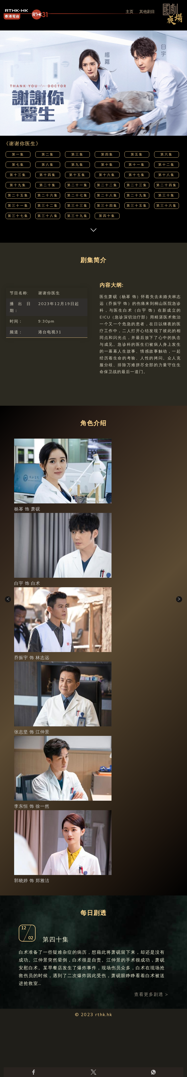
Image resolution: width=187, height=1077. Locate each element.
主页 (129, 11)
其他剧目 (147, 11)
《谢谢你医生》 (22, 143)
